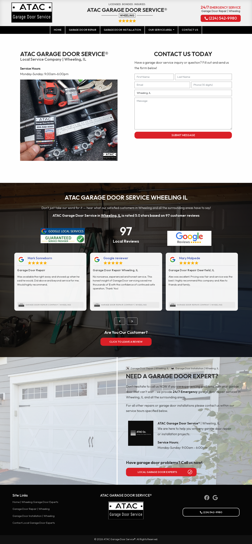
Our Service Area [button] (160, 29)
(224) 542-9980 (221, 18)
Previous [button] (120, 321)
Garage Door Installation (122, 29)
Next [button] (132, 321)
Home (59, 29)
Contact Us (190, 29)
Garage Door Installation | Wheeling (34, 516)
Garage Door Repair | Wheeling (31, 508)
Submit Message (183, 135)
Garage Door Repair (82, 29)
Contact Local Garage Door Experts (34, 522)
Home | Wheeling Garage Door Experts (35, 502)
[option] (50, 281)
